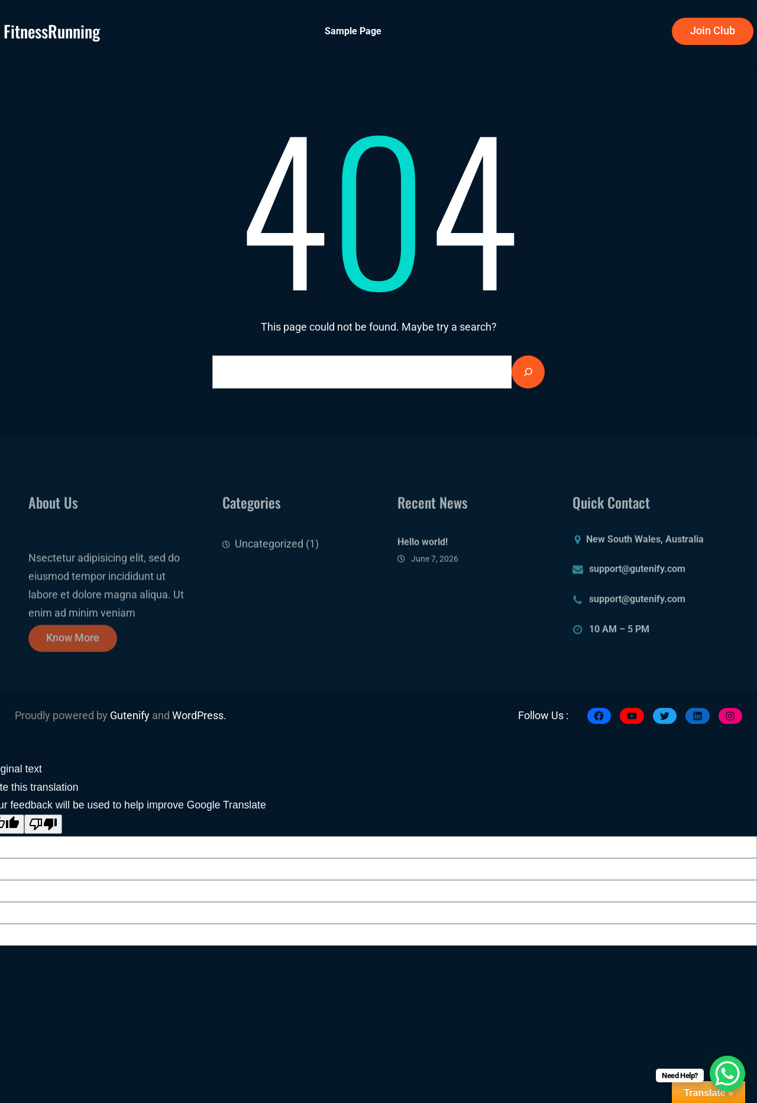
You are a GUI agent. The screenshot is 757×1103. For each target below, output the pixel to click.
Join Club (712, 31)
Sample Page (353, 31)
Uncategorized (269, 551)
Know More (72, 645)
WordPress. (199, 716)
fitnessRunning (52, 31)
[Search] (528, 372)
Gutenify (131, 716)
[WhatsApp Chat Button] (727, 1073)
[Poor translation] (43, 824)
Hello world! (422, 550)
